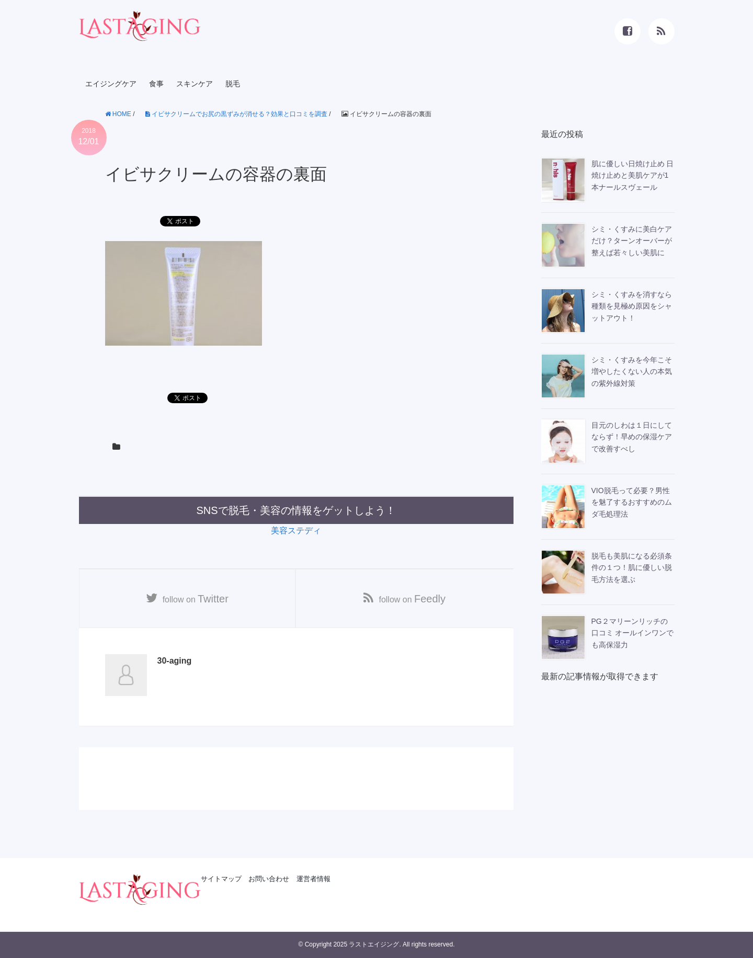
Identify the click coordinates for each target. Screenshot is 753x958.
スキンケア (194, 83)
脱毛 (232, 83)
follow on (196, 599)
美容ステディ (296, 530)
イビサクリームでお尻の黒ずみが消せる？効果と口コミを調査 (236, 114)
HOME (118, 114)
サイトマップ (221, 879)
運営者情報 (313, 879)
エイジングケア (110, 83)
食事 (156, 83)
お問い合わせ (268, 879)
